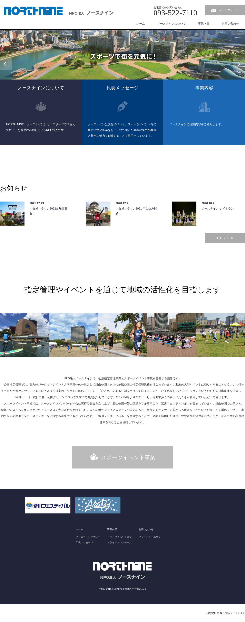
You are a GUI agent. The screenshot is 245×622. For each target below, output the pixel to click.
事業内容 (203, 23)
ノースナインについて (171, 23)
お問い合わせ (230, 23)
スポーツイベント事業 (128, 457)
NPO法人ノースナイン (232, 613)
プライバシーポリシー (151, 537)
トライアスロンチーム (119, 542)
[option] (122, 63)
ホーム (140, 23)
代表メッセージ (84, 542)
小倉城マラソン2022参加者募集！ (48, 211)
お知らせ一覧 (225, 238)
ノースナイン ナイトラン (218, 208)
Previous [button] (6, 63)
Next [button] (239, 63)
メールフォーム (229, 10)
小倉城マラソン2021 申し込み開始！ (136, 211)
